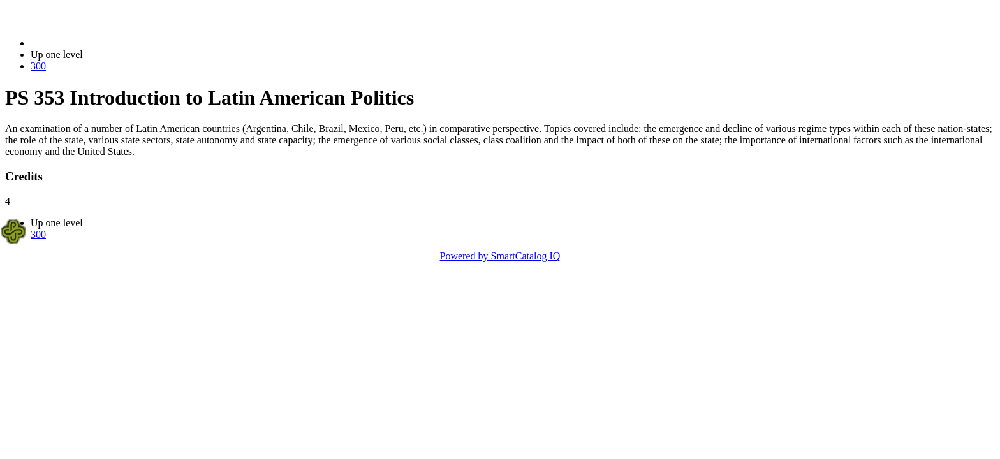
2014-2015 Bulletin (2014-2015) (97, 43)
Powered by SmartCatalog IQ (500, 256)
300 (38, 66)
